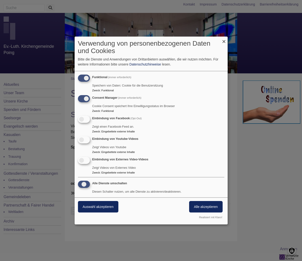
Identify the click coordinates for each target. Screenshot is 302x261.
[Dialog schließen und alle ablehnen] (224, 40)
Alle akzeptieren (206, 207)
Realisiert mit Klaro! (210, 217)
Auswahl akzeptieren (98, 207)
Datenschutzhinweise (145, 64)
